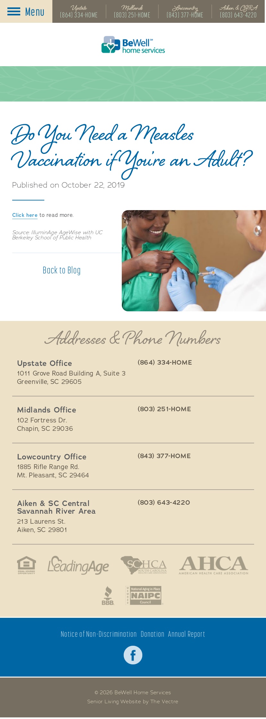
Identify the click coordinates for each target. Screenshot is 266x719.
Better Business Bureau (108, 596)
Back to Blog (62, 270)
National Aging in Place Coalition (144, 596)
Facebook (133, 656)
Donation (153, 635)
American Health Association (214, 565)
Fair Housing (25, 565)
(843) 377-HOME (185, 15)
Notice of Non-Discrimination (99, 635)
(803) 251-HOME (132, 15)
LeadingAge (77, 565)
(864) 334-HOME (79, 15)
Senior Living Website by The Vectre (133, 703)
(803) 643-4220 (239, 15)
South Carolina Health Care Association (143, 565)
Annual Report (187, 635)
